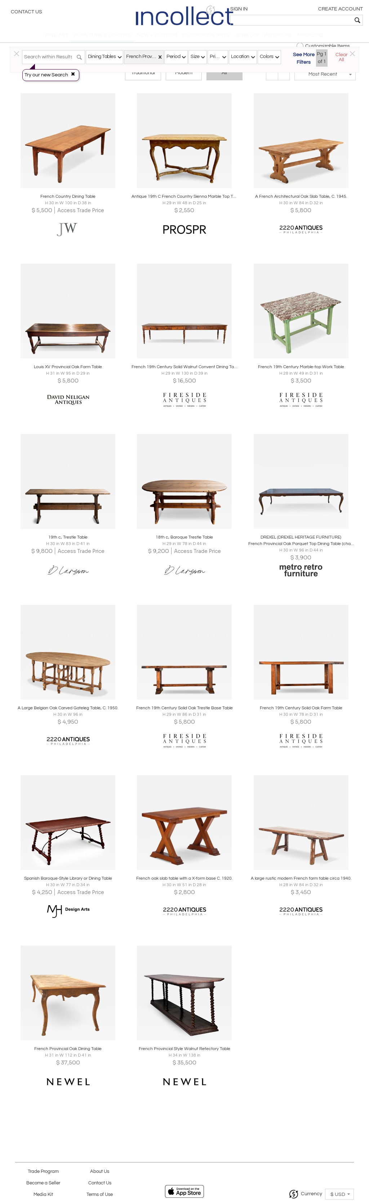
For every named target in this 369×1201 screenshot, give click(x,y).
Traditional (143, 76)
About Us (99, 1171)
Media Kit (43, 1194)
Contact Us (26, 12)
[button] (252, 9)
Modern (183, 76)
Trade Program (43, 1171)
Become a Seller (43, 1183)
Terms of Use (99, 1194)
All (224, 76)
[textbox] (311, 20)
